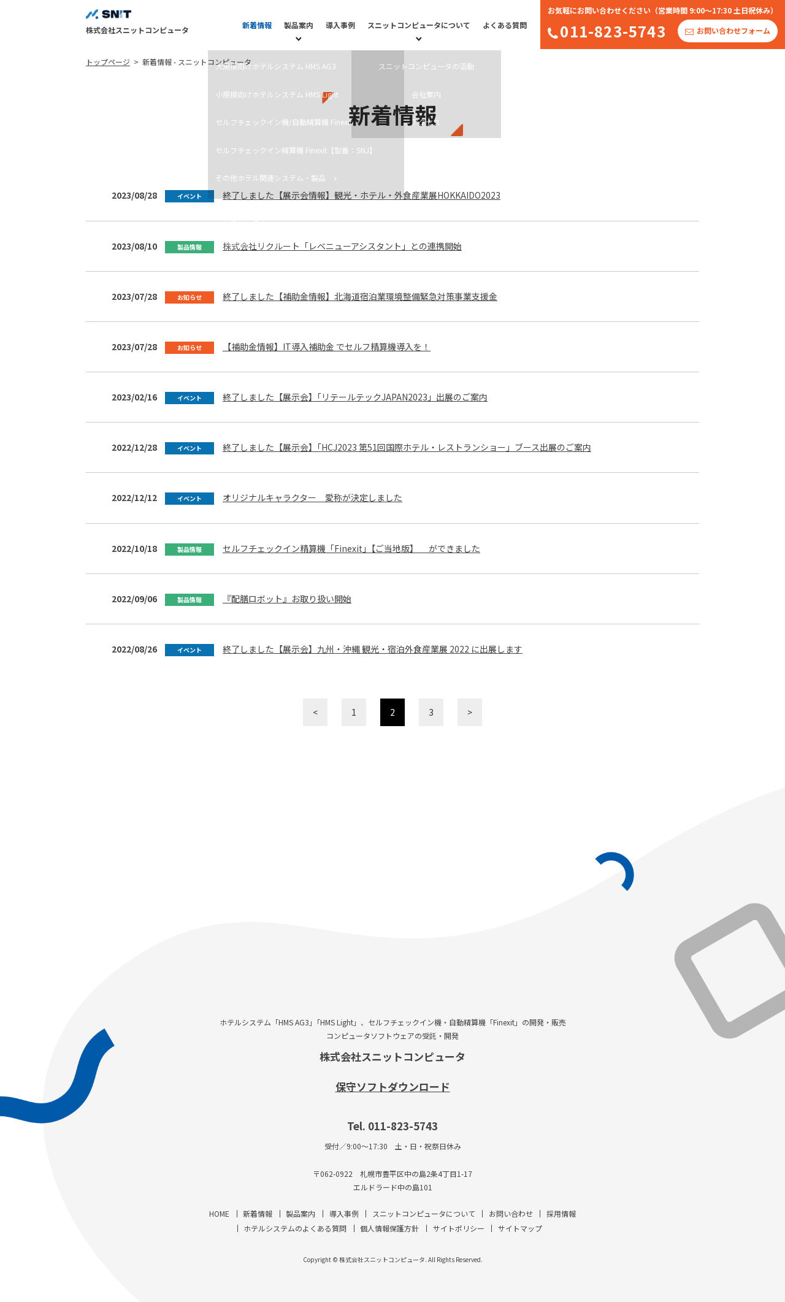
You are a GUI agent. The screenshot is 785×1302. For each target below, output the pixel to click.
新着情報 (257, 25)
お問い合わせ (511, 1213)
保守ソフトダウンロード (392, 1086)
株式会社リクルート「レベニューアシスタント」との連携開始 (342, 246)
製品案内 (298, 25)
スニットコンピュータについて (418, 25)
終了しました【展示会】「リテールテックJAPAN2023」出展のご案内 (355, 397)
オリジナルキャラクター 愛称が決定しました (312, 497)
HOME (219, 1213)
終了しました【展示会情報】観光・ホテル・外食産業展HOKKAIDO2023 (361, 195)
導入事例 (340, 25)
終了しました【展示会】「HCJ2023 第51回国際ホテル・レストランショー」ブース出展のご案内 (407, 447)
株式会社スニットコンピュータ (392, 1056)
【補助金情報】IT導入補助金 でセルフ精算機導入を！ (327, 346)
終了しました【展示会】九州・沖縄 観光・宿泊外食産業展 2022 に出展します (373, 649)
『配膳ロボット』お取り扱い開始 (287, 598)
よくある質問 (505, 25)
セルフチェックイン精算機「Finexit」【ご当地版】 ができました (351, 548)
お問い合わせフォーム (733, 30)
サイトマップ (520, 1228)
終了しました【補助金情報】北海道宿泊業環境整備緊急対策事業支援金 (360, 296)
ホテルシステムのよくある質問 (295, 1228)
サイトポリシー (458, 1228)
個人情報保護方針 (389, 1228)
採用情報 (561, 1213)
